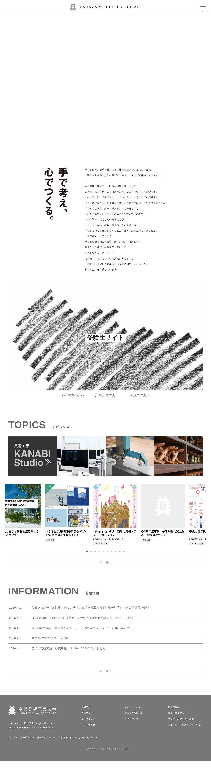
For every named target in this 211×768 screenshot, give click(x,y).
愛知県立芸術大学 (46, 744)
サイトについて (133, 714)
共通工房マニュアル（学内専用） (185, 731)
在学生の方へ (74, 395)
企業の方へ (141, 395)
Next (204, 522)
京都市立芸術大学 (67, 744)
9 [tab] (120, 553)
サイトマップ (132, 726)
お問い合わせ (88, 731)
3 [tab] (95, 553)
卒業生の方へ (109, 395)
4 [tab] (99, 553)
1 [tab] (87, 553)
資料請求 (85, 714)
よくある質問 (88, 726)
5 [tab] (104, 553)
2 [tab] (91, 553)
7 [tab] (112, 553)
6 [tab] (108, 553)
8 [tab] (116, 553)
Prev (6, 522)
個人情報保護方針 (134, 720)
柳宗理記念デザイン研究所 (182, 726)
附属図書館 (174, 714)
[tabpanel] (30, 515)
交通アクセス (88, 720)
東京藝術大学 (27, 744)
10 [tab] (124, 553)
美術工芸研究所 (176, 720)
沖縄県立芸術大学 (88, 744)
